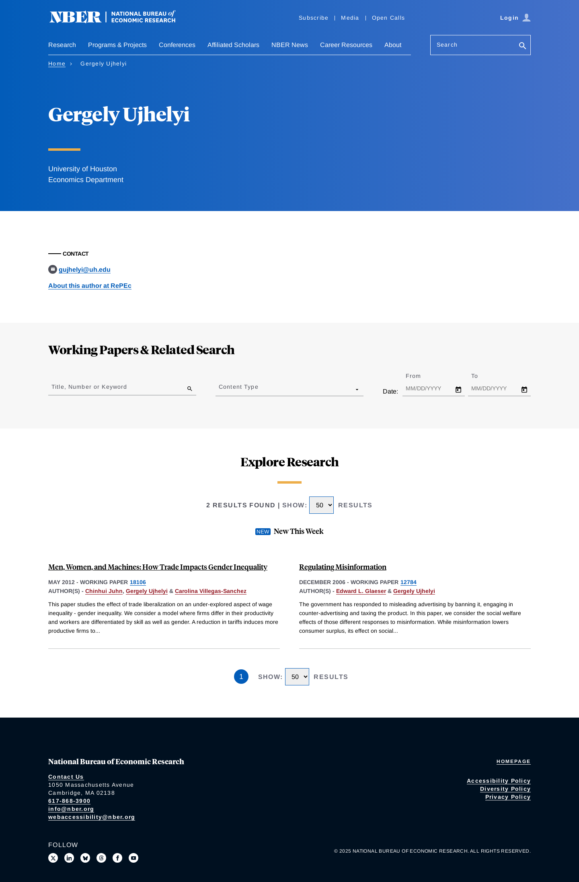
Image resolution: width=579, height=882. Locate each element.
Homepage (514, 761)
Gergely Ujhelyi (147, 591)
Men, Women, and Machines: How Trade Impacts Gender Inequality (157, 567)
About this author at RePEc (89, 285)
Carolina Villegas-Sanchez (210, 591)
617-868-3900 (69, 801)
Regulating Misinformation (342, 567)
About (392, 44)
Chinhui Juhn (104, 591)
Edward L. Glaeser (361, 591)
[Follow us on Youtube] (133, 858)
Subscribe (314, 17)
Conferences (177, 44)
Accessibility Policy (499, 780)
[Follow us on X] (53, 858)
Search (447, 44)
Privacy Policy (508, 797)
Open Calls (388, 17)
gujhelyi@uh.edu (85, 269)
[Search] (523, 46)
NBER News (289, 44)
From (420, 376)
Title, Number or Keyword (89, 387)
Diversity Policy (505, 789)
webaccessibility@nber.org (91, 817)
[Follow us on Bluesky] (85, 858)
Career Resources (346, 44)
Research (62, 44)
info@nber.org (71, 809)
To (481, 376)
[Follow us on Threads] (101, 858)
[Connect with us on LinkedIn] (69, 858)
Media (350, 17)
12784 (408, 582)
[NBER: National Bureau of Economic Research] (119, 21)
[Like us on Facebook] (117, 858)
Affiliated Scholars (233, 44)
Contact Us (66, 776)
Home (57, 63)
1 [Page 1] (241, 677)
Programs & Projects (117, 44)
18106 (138, 582)
